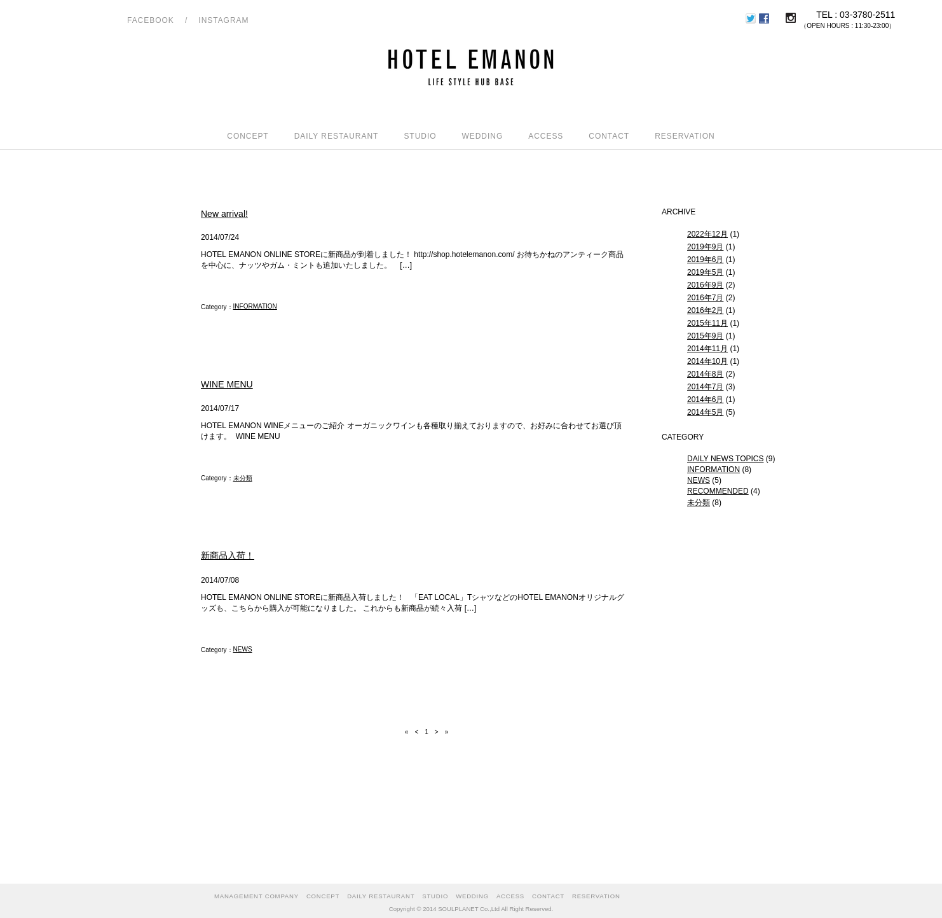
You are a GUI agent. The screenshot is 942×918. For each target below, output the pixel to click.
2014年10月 (707, 361)
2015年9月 (705, 335)
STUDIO (420, 136)
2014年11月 (707, 348)
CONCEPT (247, 136)
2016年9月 (705, 285)
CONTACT (609, 136)
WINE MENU (227, 384)
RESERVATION (685, 136)
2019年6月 (705, 259)
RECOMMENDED (718, 491)
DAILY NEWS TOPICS (725, 458)
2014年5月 (705, 412)
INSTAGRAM (223, 20)
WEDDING (482, 136)
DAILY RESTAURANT (336, 136)
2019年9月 (705, 246)
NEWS (242, 649)
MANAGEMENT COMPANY (256, 896)
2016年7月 (705, 297)
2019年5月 (705, 272)
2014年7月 (705, 386)
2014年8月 (705, 374)
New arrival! (224, 214)
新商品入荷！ (227, 555)
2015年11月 (707, 323)
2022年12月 (707, 234)
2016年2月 (705, 310)
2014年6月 (705, 399)
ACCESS (545, 136)
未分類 (242, 478)
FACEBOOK (150, 20)
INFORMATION (255, 306)
